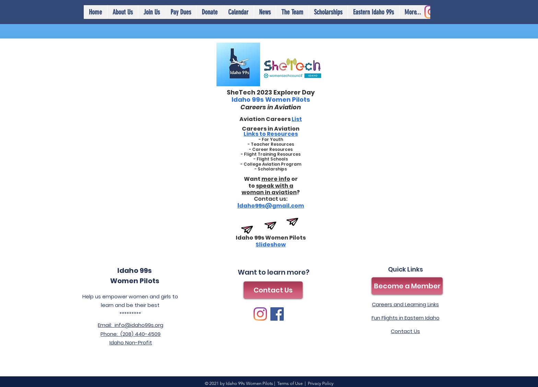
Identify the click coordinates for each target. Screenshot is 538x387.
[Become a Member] (407, 286)
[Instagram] (260, 314)
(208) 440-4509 (140, 334)
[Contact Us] (273, 290)
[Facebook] (277, 314)
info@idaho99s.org (139, 325)
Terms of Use (290, 383)
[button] (238, 12)
